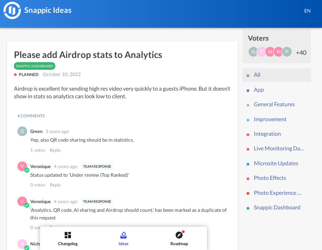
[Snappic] (12, 10)
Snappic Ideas (48, 10)
